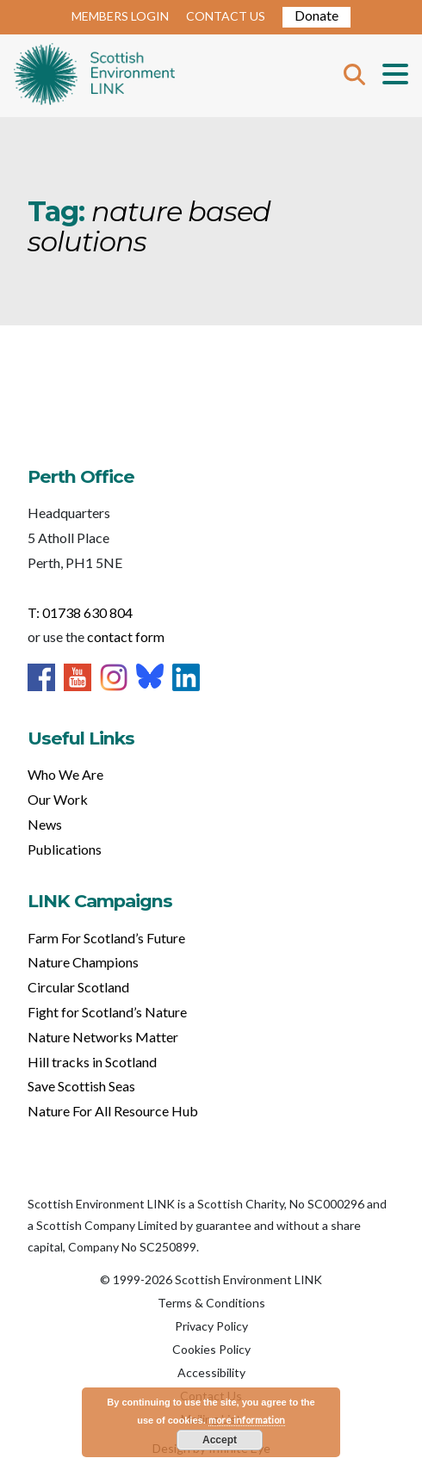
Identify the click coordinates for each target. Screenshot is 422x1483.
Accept (219, 1440)
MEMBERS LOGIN (120, 16)
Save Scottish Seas (81, 1086)
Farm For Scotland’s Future (106, 938)
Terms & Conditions (211, 1302)
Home (94, 75)
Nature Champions (83, 962)
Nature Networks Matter (103, 1037)
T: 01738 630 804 (80, 612)
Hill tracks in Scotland (92, 1062)
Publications (65, 849)
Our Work (58, 799)
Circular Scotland (78, 987)
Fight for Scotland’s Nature (107, 1012)
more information (246, 1419)
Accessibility (211, 1372)
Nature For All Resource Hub (113, 1111)
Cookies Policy (211, 1349)
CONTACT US (225, 16)
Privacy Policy (211, 1326)
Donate (316, 15)
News (45, 824)
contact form (125, 636)
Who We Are (65, 774)
